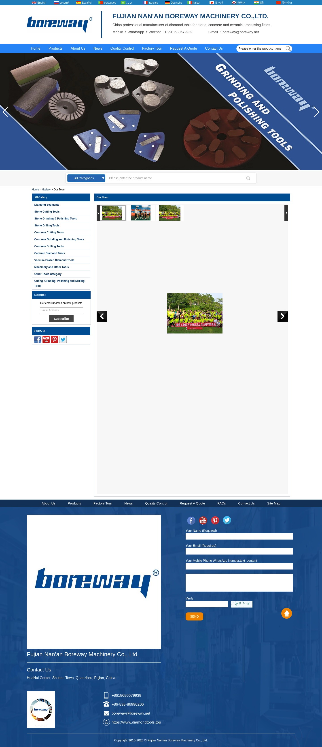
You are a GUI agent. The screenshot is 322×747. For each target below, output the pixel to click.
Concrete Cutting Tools (49, 232)
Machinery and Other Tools (51, 267)
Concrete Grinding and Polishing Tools (59, 239)
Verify (189, 598)
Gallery (46, 189)
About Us (78, 48)
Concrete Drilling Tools (49, 246)
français (153, 2)
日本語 (219, 2)
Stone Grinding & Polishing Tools (55, 218)
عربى (129, 2)
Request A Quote (183, 48)
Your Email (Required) (201, 545)
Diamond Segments (46, 204)
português (110, 2)
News (97, 48)
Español (86, 2)
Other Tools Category (48, 274)
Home (35, 48)
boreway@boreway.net (131, 713)
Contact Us (214, 48)
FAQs (221, 503)
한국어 (241, 2)
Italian (196, 2)
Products (56, 48)
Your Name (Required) (201, 530)
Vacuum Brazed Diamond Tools (54, 260)
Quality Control (122, 48)
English (41, 2)
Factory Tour (152, 48)
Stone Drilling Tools (46, 225)
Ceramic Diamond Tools (49, 253)
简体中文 (287, 2)
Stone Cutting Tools (47, 211)
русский (64, 2)
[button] (317, 112)
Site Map (273, 503)
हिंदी (262, 2)
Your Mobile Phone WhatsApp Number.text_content (221, 560)
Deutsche (176, 2)
